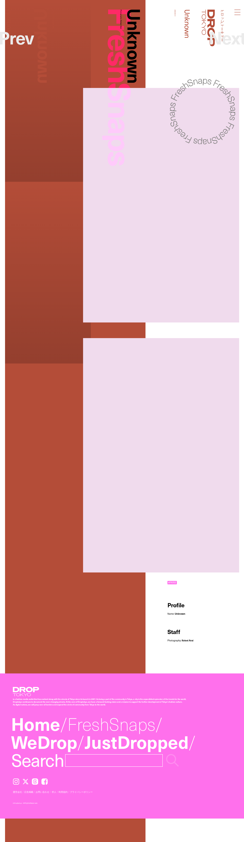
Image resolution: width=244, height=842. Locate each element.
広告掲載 (28, 792)
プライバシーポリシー (81, 792)
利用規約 (63, 792)
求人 (54, 792)
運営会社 (17, 792)
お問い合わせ (42, 792)
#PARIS (172, 582)
